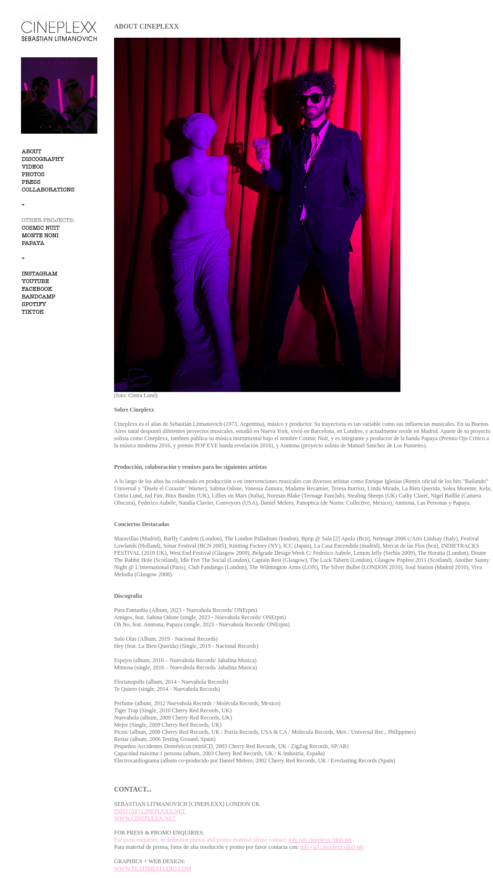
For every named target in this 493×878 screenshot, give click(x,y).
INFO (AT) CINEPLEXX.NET (150, 811)
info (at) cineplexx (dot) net (320, 839)
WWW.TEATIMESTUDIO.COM (152, 868)
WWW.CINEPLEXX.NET (145, 818)
